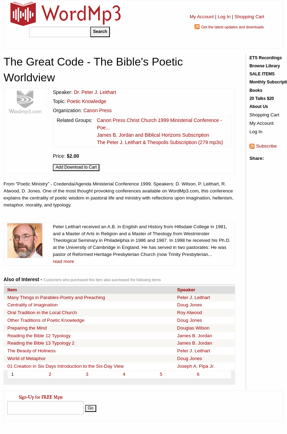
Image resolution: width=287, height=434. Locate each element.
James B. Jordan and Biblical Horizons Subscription (153, 135)
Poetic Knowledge (86, 101)
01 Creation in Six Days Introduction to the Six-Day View (65, 366)
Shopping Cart (249, 16)
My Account (202, 16)
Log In (224, 16)
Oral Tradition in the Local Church (42, 312)
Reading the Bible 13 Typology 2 (41, 343)
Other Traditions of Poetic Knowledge (45, 320)
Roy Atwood (189, 312)
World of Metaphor (26, 358)
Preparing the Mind (27, 328)
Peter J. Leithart (193, 297)
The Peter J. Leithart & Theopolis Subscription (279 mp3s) (160, 142)
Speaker (186, 289)
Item (12, 289)
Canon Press (97, 110)
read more (63, 261)
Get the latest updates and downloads (232, 27)
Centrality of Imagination (32, 304)
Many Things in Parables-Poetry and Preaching (56, 297)
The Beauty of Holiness (31, 350)
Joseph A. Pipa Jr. (196, 366)
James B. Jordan (194, 335)
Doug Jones (189, 304)
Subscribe (266, 146)
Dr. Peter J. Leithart (95, 92)
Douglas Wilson (193, 328)
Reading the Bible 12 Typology (39, 335)
